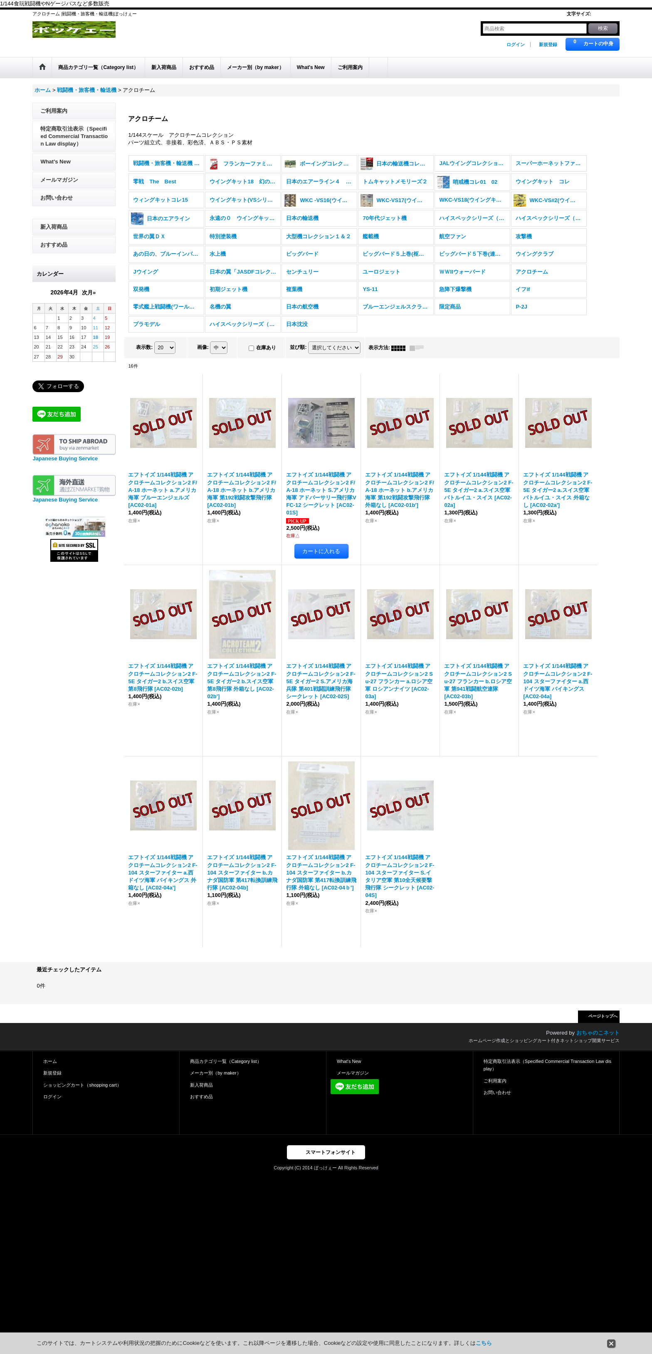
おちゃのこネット (598, 1039)
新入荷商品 (53, 233)
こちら (484, 1343)
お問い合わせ (56, 204)
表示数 (144, 354)
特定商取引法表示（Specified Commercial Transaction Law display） (74, 142)
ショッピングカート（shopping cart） (82, 1091)
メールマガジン (59, 186)
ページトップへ (602, 1022)
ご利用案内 (53, 117)
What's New (55, 169)
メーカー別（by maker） (215, 1079)
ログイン (515, 44)
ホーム (50, 1068)
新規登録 (548, 44)
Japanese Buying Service (65, 465)
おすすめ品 (53, 251)
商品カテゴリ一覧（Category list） (225, 1068)
